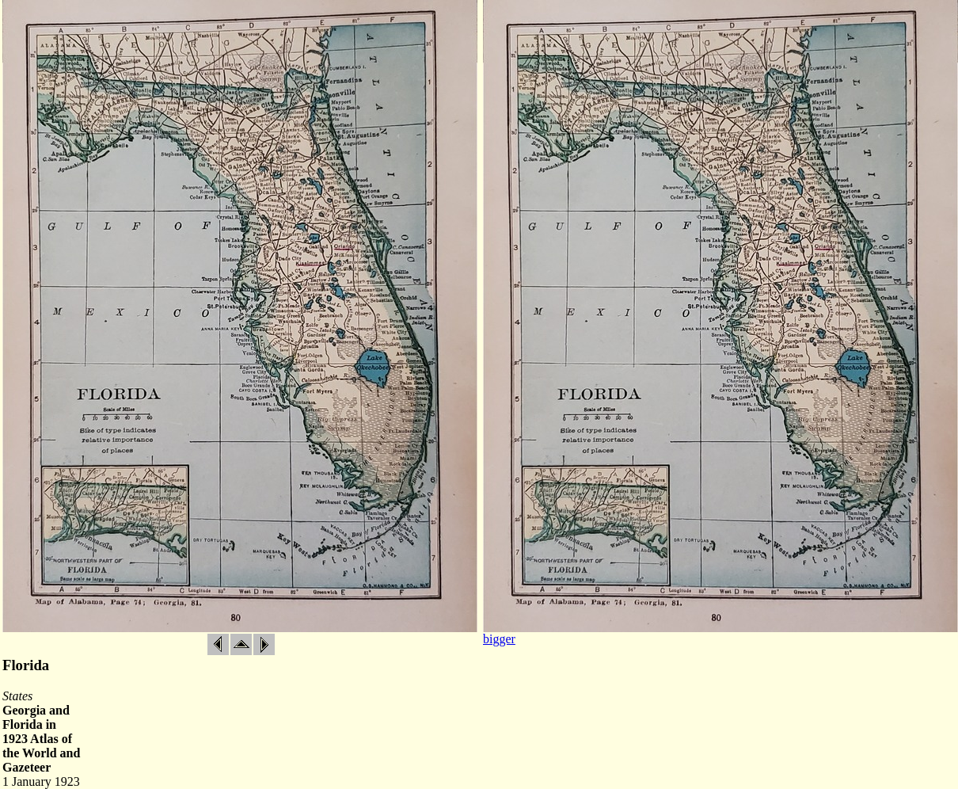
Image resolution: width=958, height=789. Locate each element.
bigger (499, 639)
